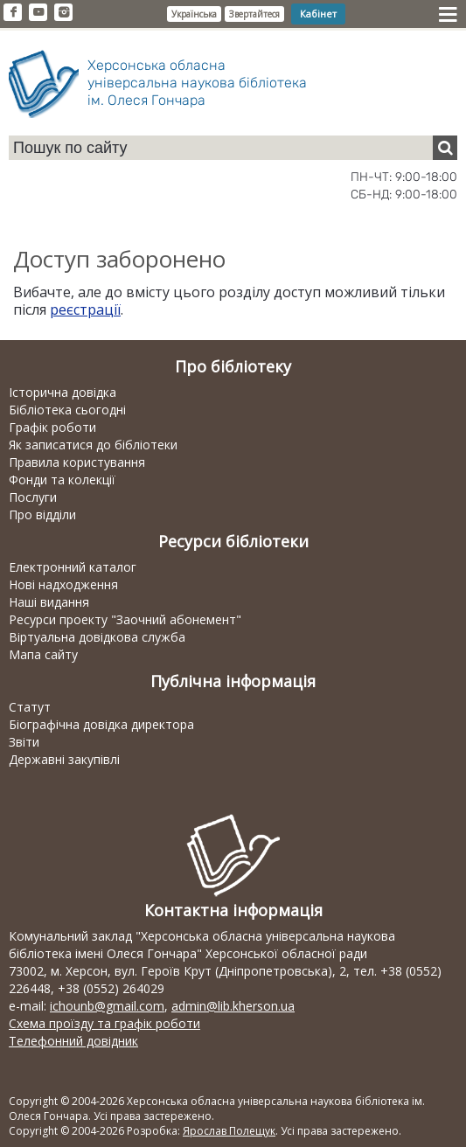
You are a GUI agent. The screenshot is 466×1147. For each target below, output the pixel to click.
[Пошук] (445, 148)
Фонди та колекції (62, 479)
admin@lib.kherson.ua (233, 1006)
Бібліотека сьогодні (67, 409)
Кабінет (318, 13)
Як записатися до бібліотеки (93, 444)
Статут (30, 707)
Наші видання (49, 602)
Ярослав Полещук (229, 1130)
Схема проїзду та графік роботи (104, 1023)
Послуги (33, 497)
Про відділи (42, 514)
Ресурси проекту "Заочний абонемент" (125, 619)
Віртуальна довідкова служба (97, 637)
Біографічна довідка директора (101, 724)
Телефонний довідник (73, 1040)
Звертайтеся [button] (254, 14)
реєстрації (85, 309)
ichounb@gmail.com (107, 1006)
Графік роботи (52, 427)
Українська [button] (194, 14)
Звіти (24, 741)
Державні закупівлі (64, 759)
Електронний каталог (72, 567)
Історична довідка (62, 392)
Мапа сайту (43, 654)
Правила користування (77, 462)
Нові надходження (63, 584)
